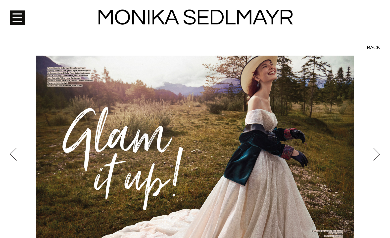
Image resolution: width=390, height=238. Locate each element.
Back (373, 12)
